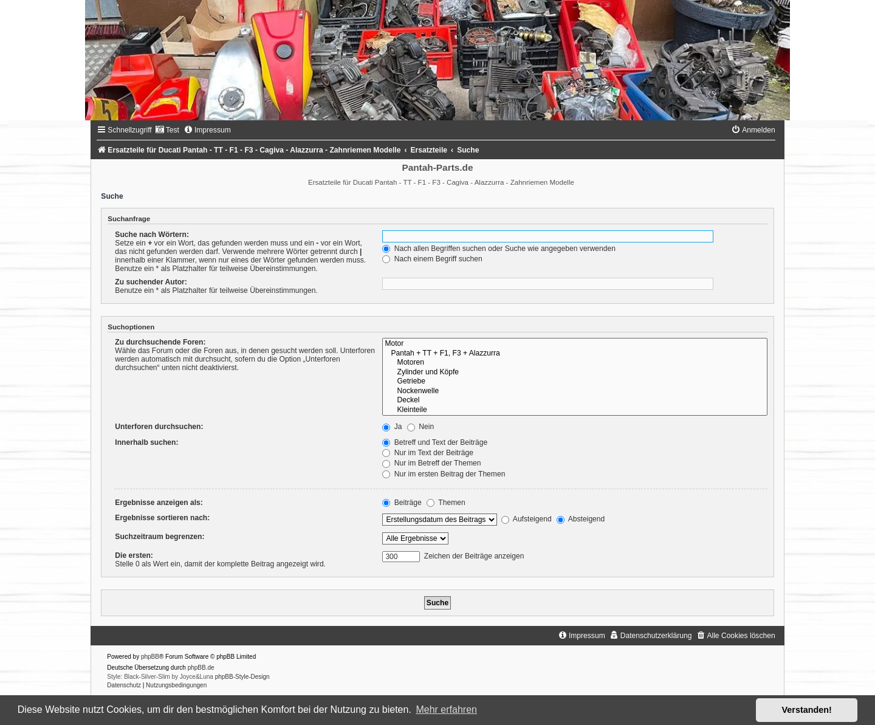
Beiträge (401, 502)
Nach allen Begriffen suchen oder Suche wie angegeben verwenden (499, 248)
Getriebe (574, 382)
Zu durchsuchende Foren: (160, 342)
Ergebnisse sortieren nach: (162, 518)
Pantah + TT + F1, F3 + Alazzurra (574, 354)
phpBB (150, 656)
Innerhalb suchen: (146, 442)
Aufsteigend (526, 519)
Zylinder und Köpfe (574, 372)
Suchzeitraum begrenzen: (159, 536)
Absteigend (581, 519)
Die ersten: (134, 555)
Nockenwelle (574, 391)
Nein (420, 426)
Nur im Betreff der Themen (431, 463)
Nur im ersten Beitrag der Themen (443, 474)
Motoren (574, 363)
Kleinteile (574, 410)
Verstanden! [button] (807, 710)
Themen (446, 502)
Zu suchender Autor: (151, 282)
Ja (392, 426)
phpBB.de (201, 667)
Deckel (574, 400)
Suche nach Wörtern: (152, 234)
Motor (574, 344)
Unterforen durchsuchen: (159, 426)
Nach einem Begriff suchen (432, 259)
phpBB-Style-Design (242, 676)
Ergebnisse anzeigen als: (159, 502)
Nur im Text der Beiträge (427, 452)
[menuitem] (167, 130)
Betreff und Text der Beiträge (434, 442)
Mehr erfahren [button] (446, 709)
